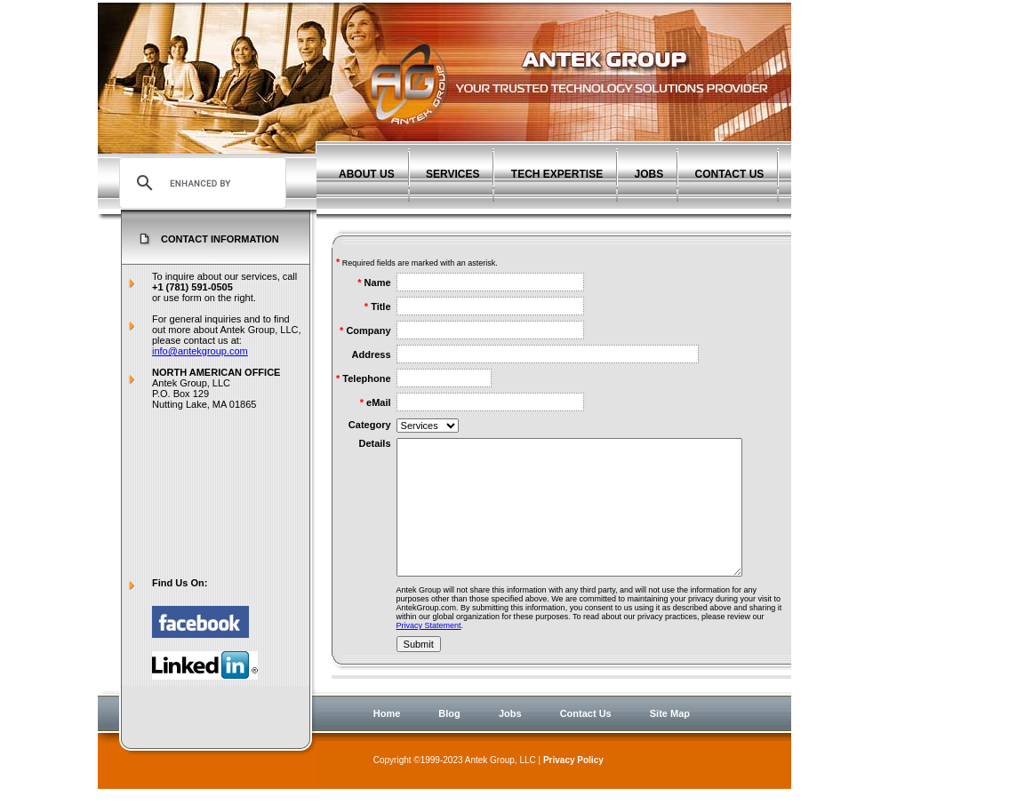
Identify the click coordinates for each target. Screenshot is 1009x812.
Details (374, 443)
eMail (378, 402)
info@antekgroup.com (200, 351)
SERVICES (452, 174)
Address (371, 354)
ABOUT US (367, 174)
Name (377, 282)
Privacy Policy (573, 779)
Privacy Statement (428, 652)
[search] (200, 183)
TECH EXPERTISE (557, 174)
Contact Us (586, 733)
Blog (449, 733)
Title (380, 306)
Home (387, 733)
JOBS (649, 174)
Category (369, 424)
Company (368, 330)
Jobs (510, 733)
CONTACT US (730, 174)
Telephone (366, 378)
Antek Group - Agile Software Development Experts (553, 72)
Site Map (670, 733)
